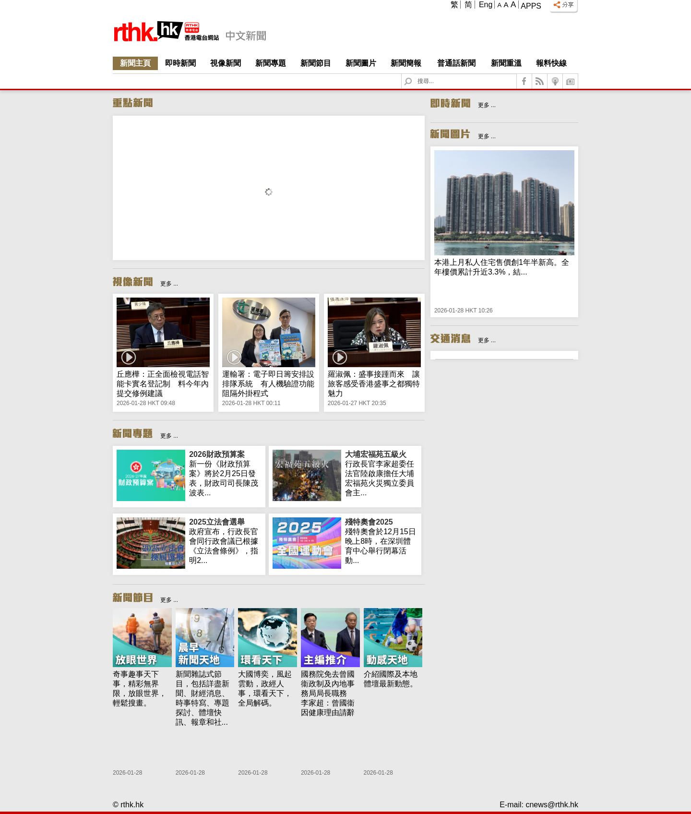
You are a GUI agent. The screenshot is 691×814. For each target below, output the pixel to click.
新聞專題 (270, 63)
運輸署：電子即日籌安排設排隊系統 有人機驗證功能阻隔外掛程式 (268, 383)
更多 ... (169, 283)
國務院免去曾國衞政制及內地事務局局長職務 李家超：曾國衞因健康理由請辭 (328, 693)
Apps (531, 6)
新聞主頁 (135, 63)
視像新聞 (225, 63)
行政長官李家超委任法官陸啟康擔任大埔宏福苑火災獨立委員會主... (381, 473)
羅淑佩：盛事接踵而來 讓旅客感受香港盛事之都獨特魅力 (374, 383)
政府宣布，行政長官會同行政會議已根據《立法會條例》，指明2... (225, 540)
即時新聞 (180, 63)
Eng (485, 4)
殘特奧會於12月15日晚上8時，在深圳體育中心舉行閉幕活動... (381, 540)
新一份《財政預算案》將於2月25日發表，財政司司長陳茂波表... (225, 473)
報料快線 (551, 63)
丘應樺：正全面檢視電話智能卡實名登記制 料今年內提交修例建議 (163, 383)
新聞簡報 (406, 63)
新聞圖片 (361, 63)
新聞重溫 (506, 63)
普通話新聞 (456, 63)
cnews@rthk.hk (551, 805)
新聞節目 (315, 63)
